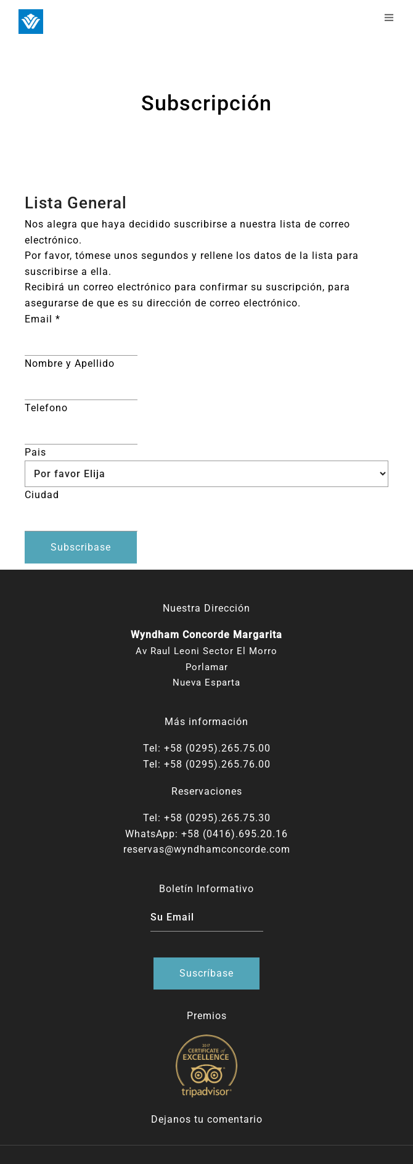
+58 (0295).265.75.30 (217, 818)
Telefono (46, 408)
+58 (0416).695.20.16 (234, 834)
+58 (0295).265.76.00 (217, 764)
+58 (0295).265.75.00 (217, 748)
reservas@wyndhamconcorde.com (206, 849)
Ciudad (42, 495)
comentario (235, 1119)
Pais (35, 452)
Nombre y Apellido (70, 363)
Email (42, 319)
